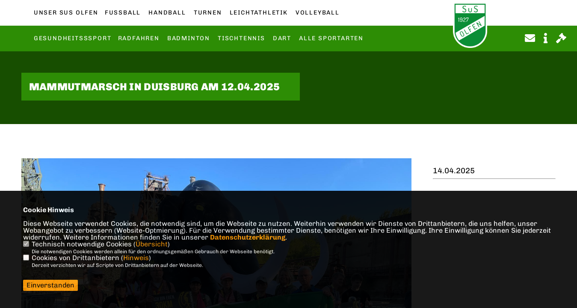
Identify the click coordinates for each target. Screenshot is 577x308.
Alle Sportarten (331, 38)
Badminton (188, 38)
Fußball (123, 13)
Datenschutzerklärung (247, 237)
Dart (282, 38)
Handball (167, 13)
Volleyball (318, 13)
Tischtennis (241, 38)
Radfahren (139, 38)
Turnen (208, 13)
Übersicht (152, 244)
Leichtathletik (259, 13)
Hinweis (136, 258)
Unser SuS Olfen (66, 13)
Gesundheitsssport (73, 38)
